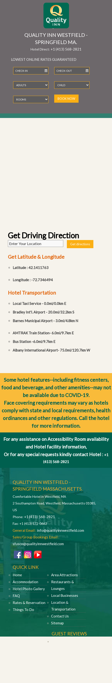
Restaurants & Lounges (62, 585)
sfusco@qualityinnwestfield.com (38, 544)
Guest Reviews (69, 633)
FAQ (16, 595)
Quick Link (26, 567)
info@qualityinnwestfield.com (60, 530)
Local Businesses (64, 595)
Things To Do (23, 609)
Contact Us (60, 616)
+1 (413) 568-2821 (66, 49)
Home (17, 575)
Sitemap (57, 623)
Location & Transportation (63, 605)
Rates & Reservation (29, 602)
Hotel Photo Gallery (29, 589)
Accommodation (25, 582)
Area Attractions (64, 575)
